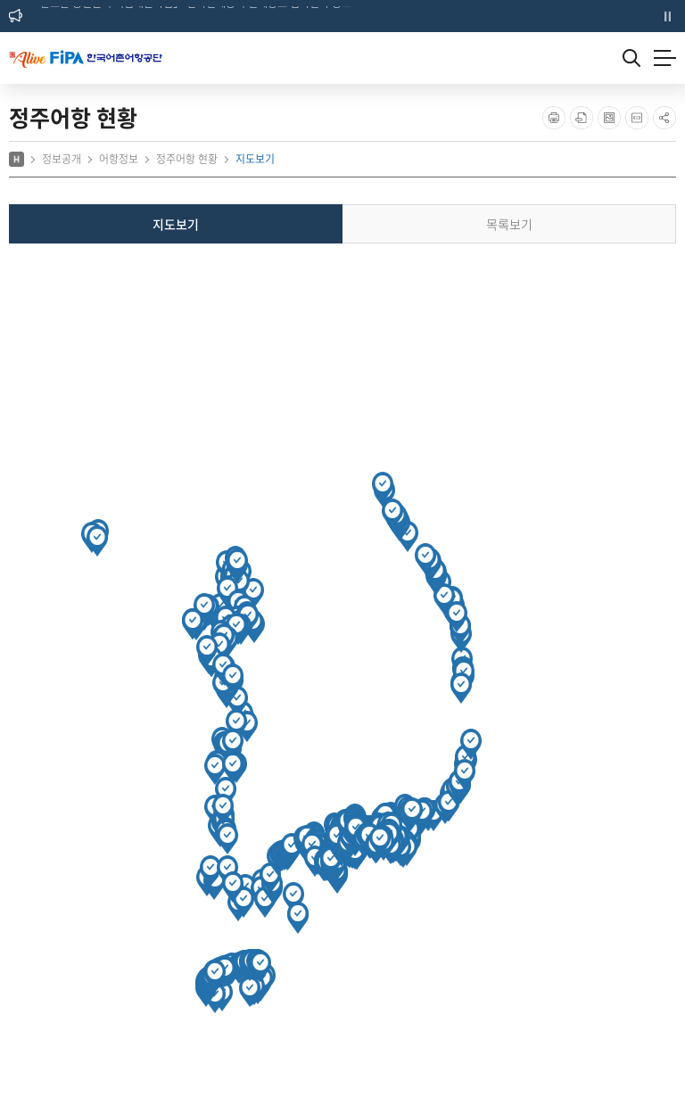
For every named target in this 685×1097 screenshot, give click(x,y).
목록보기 (509, 224)
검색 (631, 58)
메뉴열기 (665, 58)
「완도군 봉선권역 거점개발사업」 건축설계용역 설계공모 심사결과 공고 (190, 15)
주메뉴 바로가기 (0, 0)
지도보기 (176, 224)
